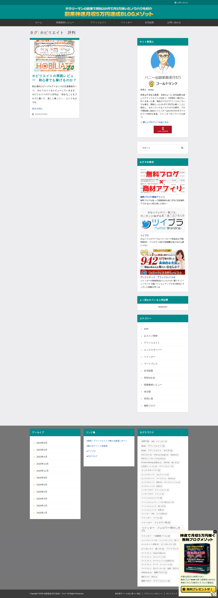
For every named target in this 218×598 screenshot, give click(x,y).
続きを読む (37, 108)
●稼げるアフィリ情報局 (97, 446)
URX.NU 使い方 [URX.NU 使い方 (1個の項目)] (171, 462)
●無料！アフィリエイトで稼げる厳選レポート (107, 441)
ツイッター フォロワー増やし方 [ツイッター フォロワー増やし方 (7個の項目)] (161, 529)
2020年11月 (42, 470)
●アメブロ (91, 451)
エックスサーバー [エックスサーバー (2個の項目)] (150, 470)
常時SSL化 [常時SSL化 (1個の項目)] (146, 572)
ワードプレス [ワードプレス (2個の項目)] (174, 549)
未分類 (147, 391)
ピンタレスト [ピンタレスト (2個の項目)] (168, 544)
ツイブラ (144, 235)
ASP (146, 329)
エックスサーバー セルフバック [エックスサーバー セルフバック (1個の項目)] (155, 474)
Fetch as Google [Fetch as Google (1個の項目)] (161, 455)
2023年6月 (41, 442)
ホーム (38, 22)
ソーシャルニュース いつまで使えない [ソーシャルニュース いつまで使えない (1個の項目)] (157, 502)
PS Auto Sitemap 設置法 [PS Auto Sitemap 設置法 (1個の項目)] (151, 462)
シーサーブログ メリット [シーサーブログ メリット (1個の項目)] (152, 494)
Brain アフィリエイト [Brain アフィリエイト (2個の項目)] (153, 446)
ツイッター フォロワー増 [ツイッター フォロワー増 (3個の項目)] (156, 522)
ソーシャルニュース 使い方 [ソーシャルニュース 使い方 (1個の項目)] (153, 506)
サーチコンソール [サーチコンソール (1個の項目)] (172, 482)
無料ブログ (149, 405)
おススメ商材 (151, 335)
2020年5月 (41, 491)
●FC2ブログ (92, 456)
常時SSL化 (149, 377)
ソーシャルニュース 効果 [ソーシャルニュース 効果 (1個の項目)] (152, 510)
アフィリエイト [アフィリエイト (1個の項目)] (166, 466)
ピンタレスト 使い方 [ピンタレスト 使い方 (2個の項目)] (152, 549)
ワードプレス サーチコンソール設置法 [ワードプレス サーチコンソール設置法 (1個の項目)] (157, 561)
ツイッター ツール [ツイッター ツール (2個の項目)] (151, 518)
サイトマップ (171, 594)
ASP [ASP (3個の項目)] (145, 441)
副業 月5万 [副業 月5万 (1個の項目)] (173, 568)
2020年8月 (41, 477)
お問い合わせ (182, 3)
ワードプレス (151, 363)
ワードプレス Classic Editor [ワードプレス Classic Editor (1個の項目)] (153, 553)
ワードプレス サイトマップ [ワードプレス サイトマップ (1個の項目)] (153, 557)
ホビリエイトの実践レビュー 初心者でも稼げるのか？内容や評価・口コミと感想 (54, 80)
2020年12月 (42, 463)
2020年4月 (41, 498)
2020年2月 (41, 505)
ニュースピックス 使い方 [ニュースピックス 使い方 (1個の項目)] (170, 540)
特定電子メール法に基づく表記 (127, 594)
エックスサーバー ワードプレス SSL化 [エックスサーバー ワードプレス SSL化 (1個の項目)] (158, 478)
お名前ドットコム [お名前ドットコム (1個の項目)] (149, 466)
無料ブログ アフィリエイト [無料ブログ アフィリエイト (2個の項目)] (155, 581)
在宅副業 (149, 22)
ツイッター (126, 22)
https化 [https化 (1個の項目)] (174, 455)
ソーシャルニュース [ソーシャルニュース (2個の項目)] (151, 498)
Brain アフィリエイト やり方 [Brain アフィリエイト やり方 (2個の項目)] (156, 450)
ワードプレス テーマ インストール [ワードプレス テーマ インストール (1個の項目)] (156, 564)
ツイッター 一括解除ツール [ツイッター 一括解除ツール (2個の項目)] (155, 536)
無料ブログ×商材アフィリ (152, 197)
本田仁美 (148, 398)
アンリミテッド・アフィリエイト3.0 (157, 277)
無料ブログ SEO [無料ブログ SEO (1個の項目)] (149, 577)
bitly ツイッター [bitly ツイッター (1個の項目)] (159, 441)
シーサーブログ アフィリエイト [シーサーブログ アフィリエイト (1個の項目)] (155, 490)
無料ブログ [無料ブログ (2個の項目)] (160, 572)
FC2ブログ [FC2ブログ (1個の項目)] (146, 455)
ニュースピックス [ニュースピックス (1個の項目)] (149, 540)
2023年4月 (41, 456)
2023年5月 (41, 449)
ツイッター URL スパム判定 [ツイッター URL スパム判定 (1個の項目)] (154, 514)
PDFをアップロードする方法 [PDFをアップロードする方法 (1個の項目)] (153, 458)
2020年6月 (41, 484)
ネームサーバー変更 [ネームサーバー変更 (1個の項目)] (150, 544)
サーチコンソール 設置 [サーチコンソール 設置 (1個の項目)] (151, 486)
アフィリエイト (98, 22)
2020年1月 (41, 512)
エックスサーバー (153, 350)
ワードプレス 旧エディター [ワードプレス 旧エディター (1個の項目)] (153, 568)
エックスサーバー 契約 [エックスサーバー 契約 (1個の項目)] (151, 482)
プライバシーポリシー (153, 594)
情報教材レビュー (65, 22)
